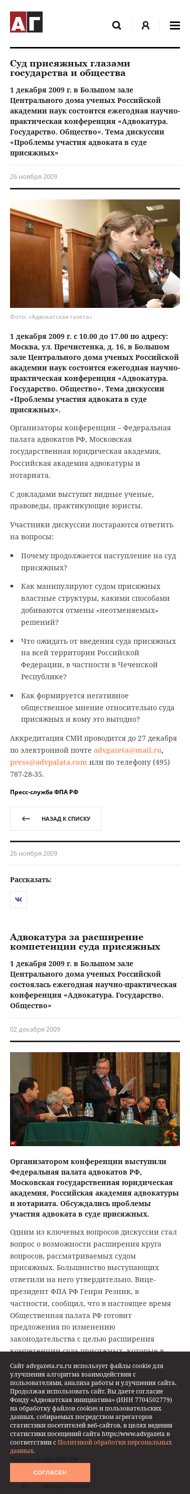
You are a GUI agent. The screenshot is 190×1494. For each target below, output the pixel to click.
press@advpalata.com (48, 762)
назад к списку (56, 818)
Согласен (50, 1473)
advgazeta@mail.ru (127, 750)
